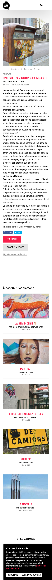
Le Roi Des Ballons (15, 82)
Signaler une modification (15, 254)
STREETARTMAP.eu (26, 539)
